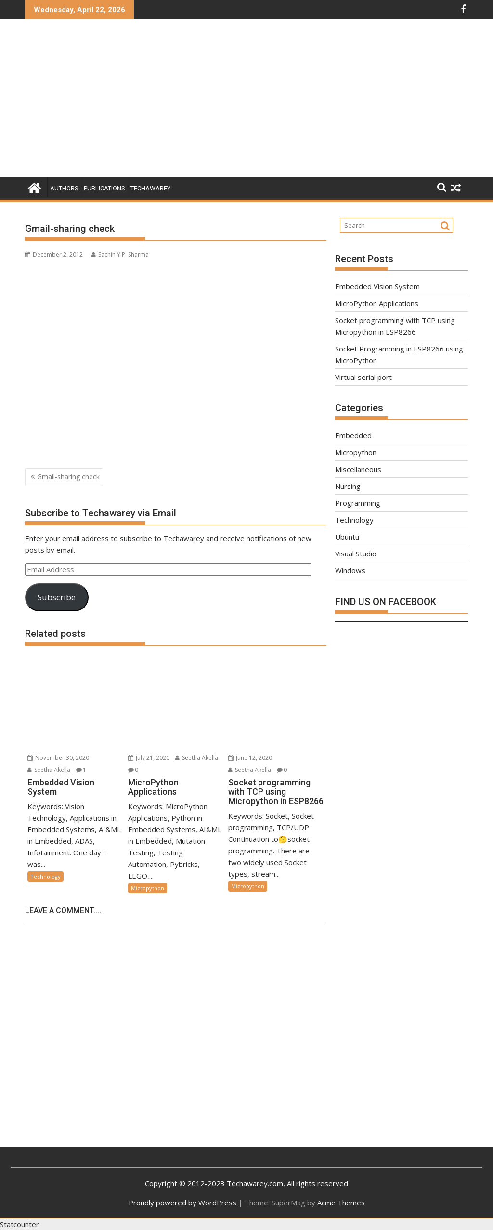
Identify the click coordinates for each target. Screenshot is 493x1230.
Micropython (147, 888)
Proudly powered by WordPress (182, 1202)
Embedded (353, 435)
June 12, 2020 (250, 758)
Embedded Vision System (377, 286)
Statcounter (19, 1224)
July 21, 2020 (148, 758)
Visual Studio (355, 553)
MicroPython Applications (376, 303)
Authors (64, 188)
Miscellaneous (358, 469)
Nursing (348, 486)
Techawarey (150, 188)
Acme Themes (341, 1202)
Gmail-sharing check (68, 476)
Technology (45, 876)
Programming (357, 503)
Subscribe (57, 597)
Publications (104, 188)
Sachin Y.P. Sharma (120, 254)
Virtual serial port (363, 377)
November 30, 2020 (58, 758)
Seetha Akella (48, 770)
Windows (350, 570)
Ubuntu (347, 536)
